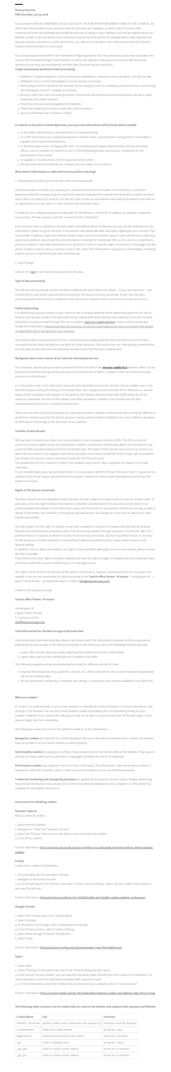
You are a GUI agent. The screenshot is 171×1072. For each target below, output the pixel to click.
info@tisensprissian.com (94, 581)
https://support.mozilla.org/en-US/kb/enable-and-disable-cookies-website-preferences (92, 897)
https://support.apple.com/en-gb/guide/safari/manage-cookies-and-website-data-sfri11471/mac (97, 993)
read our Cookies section (99, 322)
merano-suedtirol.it (115, 367)
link (33, 272)
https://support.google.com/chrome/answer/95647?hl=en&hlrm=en (81, 947)
